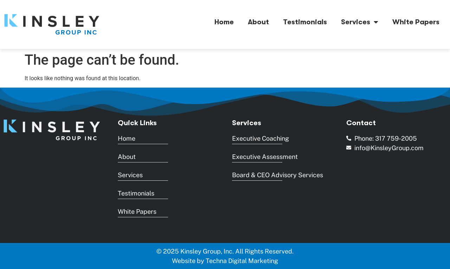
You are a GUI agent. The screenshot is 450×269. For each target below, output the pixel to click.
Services (359, 22)
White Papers (415, 22)
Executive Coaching (260, 138)
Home (224, 22)
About (258, 22)
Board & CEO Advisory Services (277, 175)
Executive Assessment (265, 156)
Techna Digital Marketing (242, 260)
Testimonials (305, 22)
